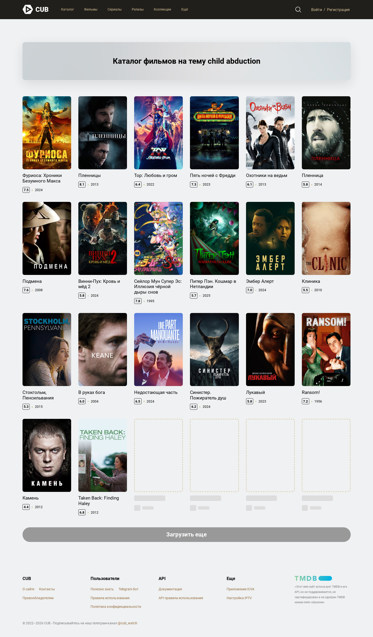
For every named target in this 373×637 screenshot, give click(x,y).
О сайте (28, 589)
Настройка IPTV (239, 598)
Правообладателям (38, 598)
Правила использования (110, 598)
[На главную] (36, 9)
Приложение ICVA (240, 589)
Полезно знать (102, 589)
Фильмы (91, 9)
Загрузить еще (186, 534)
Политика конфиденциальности (116, 607)
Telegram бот (128, 589)
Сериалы (115, 9)
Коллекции (162, 9)
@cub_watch (127, 623)
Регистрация (338, 9)
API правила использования (181, 598)
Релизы (138, 9)
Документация (170, 589)
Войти (316, 9)
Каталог (67, 9)
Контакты (47, 589)
